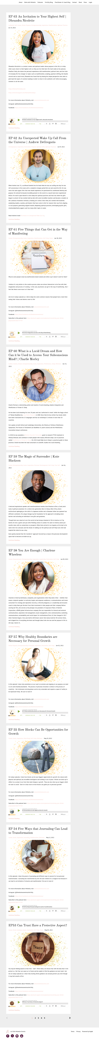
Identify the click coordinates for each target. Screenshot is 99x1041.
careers (15, 364)
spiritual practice (62, 25)
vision (51, 238)
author (10, 364)
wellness (58, 364)
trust (41, 930)
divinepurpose (13, 147)
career (19, 25)
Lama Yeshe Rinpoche (29, 415)
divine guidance (17, 930)
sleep (53, 364)
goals (25, 238)
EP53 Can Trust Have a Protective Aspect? (38, 925)
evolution (31, 645)
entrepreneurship (36, 25)
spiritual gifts (41, 147)
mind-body (27, 738)
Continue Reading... (14, 128)
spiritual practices (50, 147)
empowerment (17, 559)
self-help (46, 238)
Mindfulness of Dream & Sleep (22, 440)
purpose (33, 147)
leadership (42, 559)
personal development (41, 465)
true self (57, 465)
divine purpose (26, 25)
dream (20, 364)
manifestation (53, 25)
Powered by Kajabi (87, 1031)
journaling (27, 837)
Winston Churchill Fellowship (33, 435)
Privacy (78, 1031)
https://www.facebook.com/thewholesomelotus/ (29, 107)
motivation (27, 147)
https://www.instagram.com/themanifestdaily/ (22, 93)
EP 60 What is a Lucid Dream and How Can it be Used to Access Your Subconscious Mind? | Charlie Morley (38, 355)
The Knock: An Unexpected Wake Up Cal (32, 215)
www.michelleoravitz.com (41, 100)
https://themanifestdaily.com (17, 89)
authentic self (13, 25)
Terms (72, 1031)
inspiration (45, 25)
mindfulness (47, 364)
